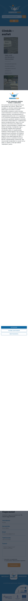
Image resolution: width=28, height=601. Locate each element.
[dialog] (14, 300)
